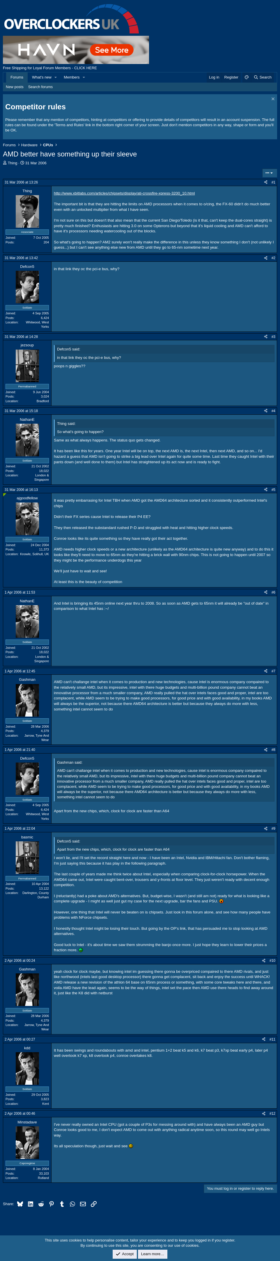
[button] (56, 77)
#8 (273, 750)
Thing (12, 163)
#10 (272, 961)
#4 (273, 411)
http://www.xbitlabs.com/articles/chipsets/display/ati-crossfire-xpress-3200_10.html (124, 193)
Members (71, 77)
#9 (273, 829)
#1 (273, 182)
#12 (272, 1114)
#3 (273, 337)
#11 (272, 1039)
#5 (273, 490)
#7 (273, 671)
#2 (273, 258)
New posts (15, 87)
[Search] (262, 77)
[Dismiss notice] (272, 100)
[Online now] (4, 494)
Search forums (40, 87)
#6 (273, 592)
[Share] (266, 182)
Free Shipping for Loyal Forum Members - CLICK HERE (50, 68)
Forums (16, 77)
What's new (42, 77)
